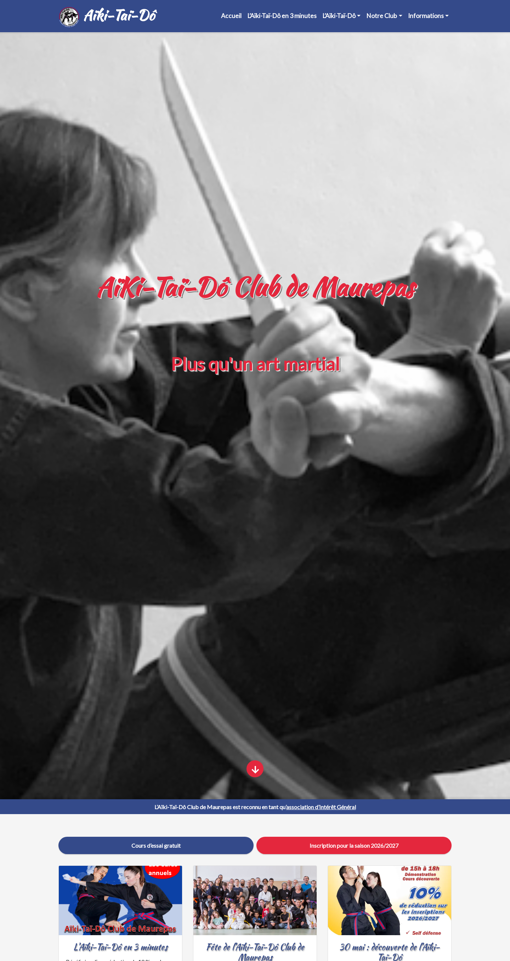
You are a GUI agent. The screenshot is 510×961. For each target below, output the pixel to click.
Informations (426, 15)
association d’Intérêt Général (321, 806)
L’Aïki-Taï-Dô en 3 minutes (282, 15)
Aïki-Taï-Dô (106, 16)
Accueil (231, 15)
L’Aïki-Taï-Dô (339, 15)
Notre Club (381, 15)
